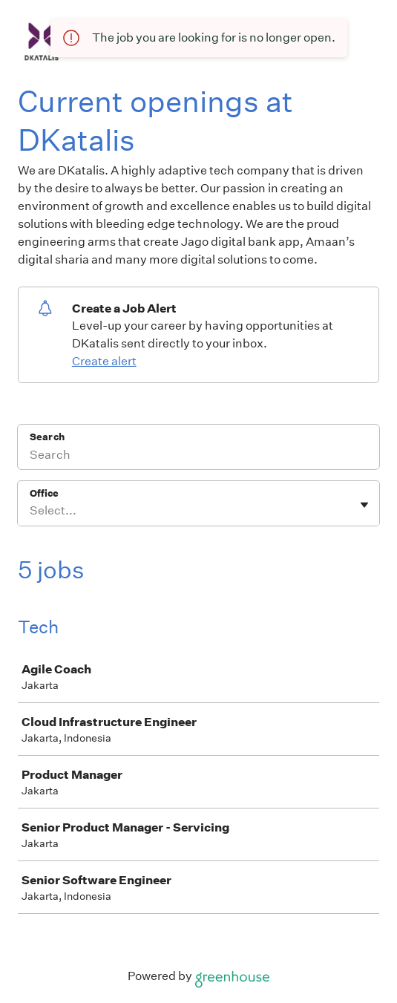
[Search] (198, 456)
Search (47, 437)
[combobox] (31, 511)
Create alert (104, 361)
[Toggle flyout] (364, 505)
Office (44, 493)
